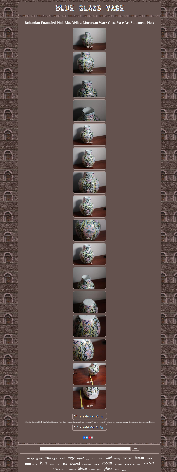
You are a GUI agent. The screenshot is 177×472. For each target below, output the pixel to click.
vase (148, 462)
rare (117, 469)
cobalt (107, 463)
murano (31, 463)
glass (108, 468)
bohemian (71, 469)
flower (124, 470)
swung (30, 458)
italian (59, 464)
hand (108, 458)
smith (62, 458)
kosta (149, 458)
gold (99, 469)
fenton (139, 458)
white (87, 459)
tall (65, 463)
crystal (80, 458)
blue (44, 463)
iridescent (58, 469)
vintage (51, 457)
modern (96, 464)
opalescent (87, 464)
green (39, 458)
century (117, 459)
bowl (94, 458)
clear (100, 459)
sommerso (118, 464)
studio (52, 464)
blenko (92, 470)
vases (138, 464)
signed (75, 463)
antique (127, 458)
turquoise (129, 464)
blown (82, 469)
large (71, 458)
